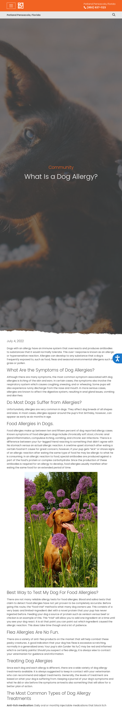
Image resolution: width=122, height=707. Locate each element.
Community (61, 167)
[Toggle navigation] (11, 6)
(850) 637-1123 (99, 5)
